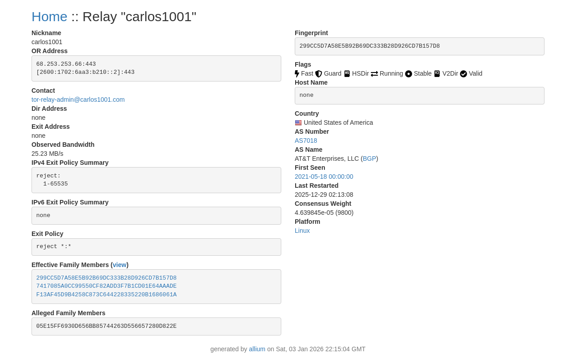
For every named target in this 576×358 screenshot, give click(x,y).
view (119, 264)
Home (50, 16)
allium (257, 349)
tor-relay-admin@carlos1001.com (78, 99)
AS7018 (306, 140)
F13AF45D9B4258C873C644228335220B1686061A (106, 294)
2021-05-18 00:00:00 (324, 176)
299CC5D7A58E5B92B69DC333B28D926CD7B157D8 (106, 278)
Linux (302, 230)
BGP (369, 158)
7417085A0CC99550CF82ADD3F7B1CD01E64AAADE (106, 286)
